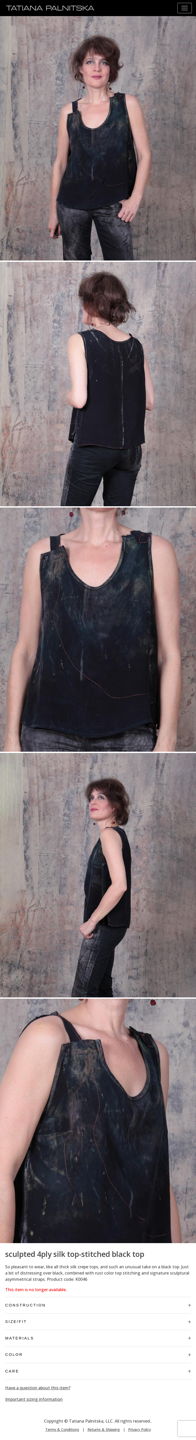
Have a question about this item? (37, 1388)
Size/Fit (98, 1321)
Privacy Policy (139, 1429)
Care (98, 1371)
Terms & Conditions (62, 1429)
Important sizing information (34, 1399)
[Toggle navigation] (184, 8)
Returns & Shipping (104, 1429)
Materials (98, 1338)
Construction (98, 1305)
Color (98, 1354)
